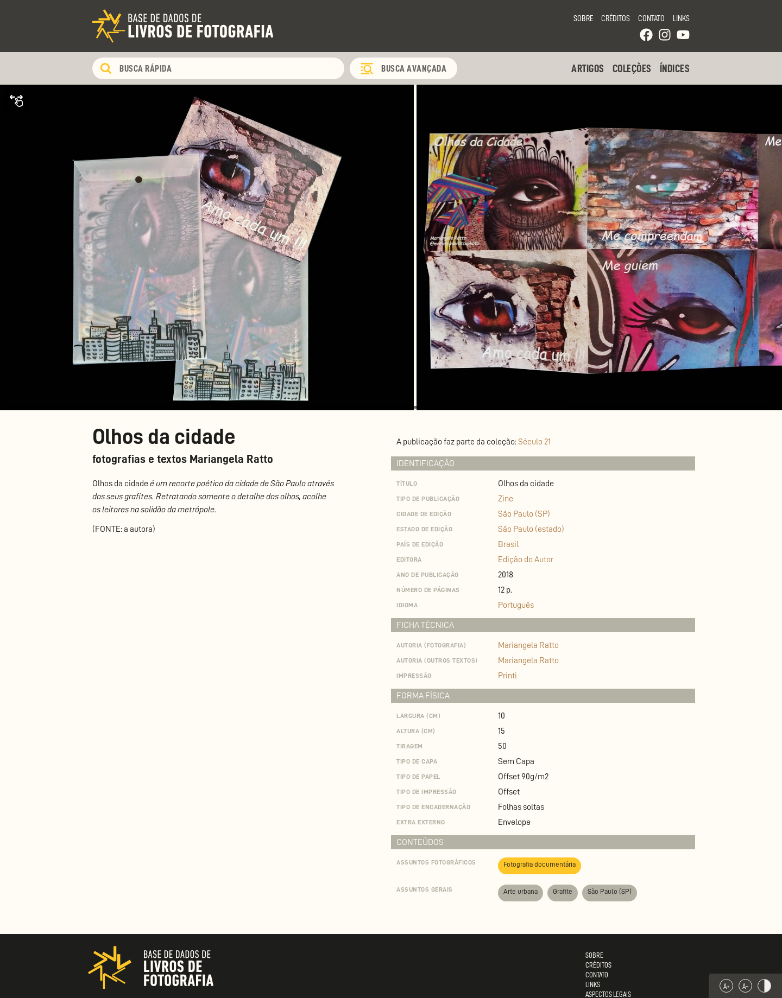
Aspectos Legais (608, 994)
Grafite (562, 891)
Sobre (583, 18)
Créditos (615, 18)
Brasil (508, 544)
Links (681, 18)
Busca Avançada (413, 68)
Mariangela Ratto (528, 645)
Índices (675, 68)
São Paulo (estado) (531, 529)
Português (516, 605)
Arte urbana (520, 891)
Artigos (587, 68)
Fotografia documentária (539, 864)
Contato (651, 18)
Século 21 (534, 441)
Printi (507, 675)
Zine (505, 498)
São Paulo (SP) (524, 514)
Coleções (632, 68)
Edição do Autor (525, 559)
